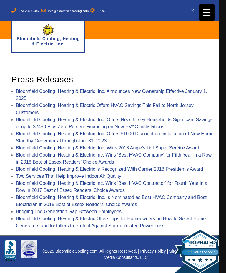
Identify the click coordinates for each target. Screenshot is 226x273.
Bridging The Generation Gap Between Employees (69, 211)
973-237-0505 (29, 11)
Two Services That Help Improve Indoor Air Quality (68, 176)
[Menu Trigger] (207, 12)
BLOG (100, 11)
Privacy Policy (153, 251)
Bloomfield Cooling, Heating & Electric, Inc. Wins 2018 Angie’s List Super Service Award (107, 147)
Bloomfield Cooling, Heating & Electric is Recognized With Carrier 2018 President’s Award (109, 169)
